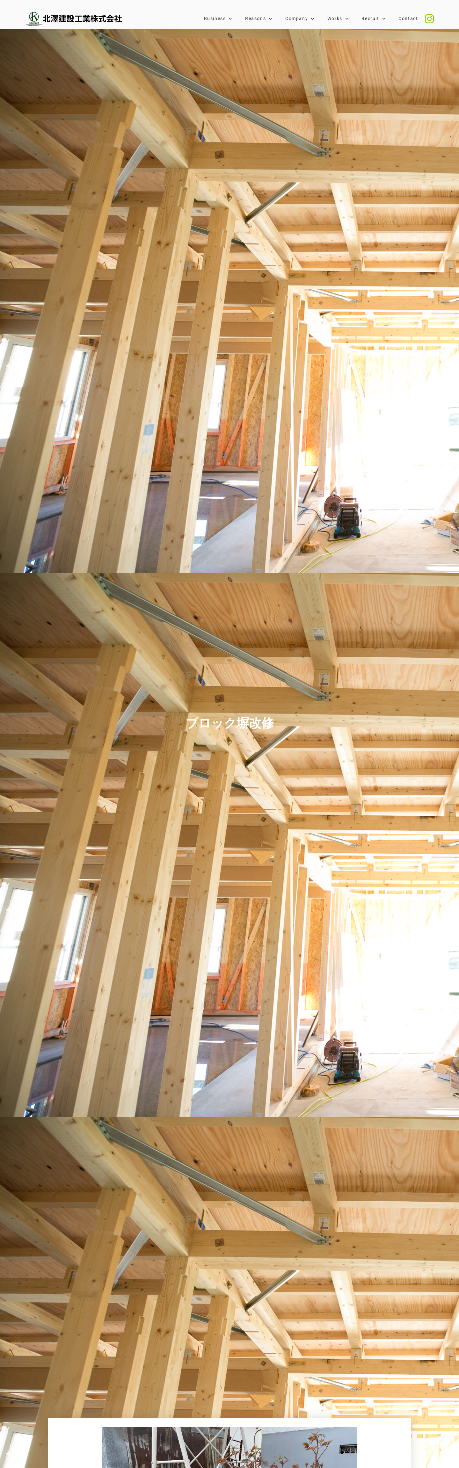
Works (338, 19)
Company (300, 19)
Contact (408, 18)
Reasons (259, 19)
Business (218, 19)
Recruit (373, 19)
